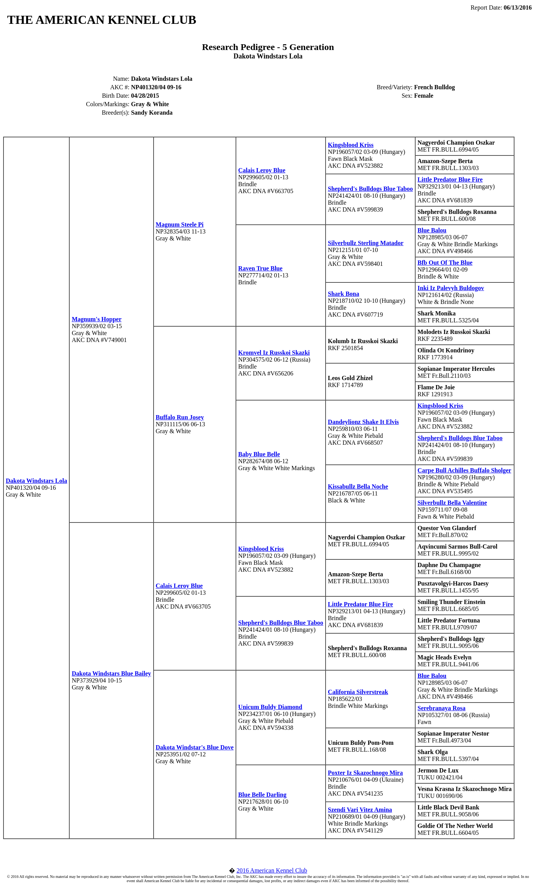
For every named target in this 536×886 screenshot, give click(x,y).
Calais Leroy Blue (261, 170)
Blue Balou (431, 230)
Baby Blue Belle (259, 454)
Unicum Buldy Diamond (270, 707)
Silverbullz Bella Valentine (452, 502)
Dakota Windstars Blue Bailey (111, 673)
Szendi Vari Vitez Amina (360, 809)
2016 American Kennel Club (272, 870)
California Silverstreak (358, 692)
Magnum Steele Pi (180, 224)
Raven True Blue (260, 268)
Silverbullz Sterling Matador (365, 243)
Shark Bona (343, 293)
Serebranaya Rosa (441, 708)
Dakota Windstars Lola (36, 480)
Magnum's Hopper (96, 319)
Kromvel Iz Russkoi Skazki (274, 352)
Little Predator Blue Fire (450, 179)
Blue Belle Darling (262, 794)
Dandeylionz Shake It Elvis (363, 422)
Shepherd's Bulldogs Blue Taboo (370, 188)
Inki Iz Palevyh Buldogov (450, 288)
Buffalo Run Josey (180, 417)
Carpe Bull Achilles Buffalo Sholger (464, 470)
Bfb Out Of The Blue (445, 262)
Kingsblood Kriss (351, 145)
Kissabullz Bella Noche (358, 486)
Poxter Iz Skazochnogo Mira (365, 772)
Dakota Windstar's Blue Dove (195, 747)
